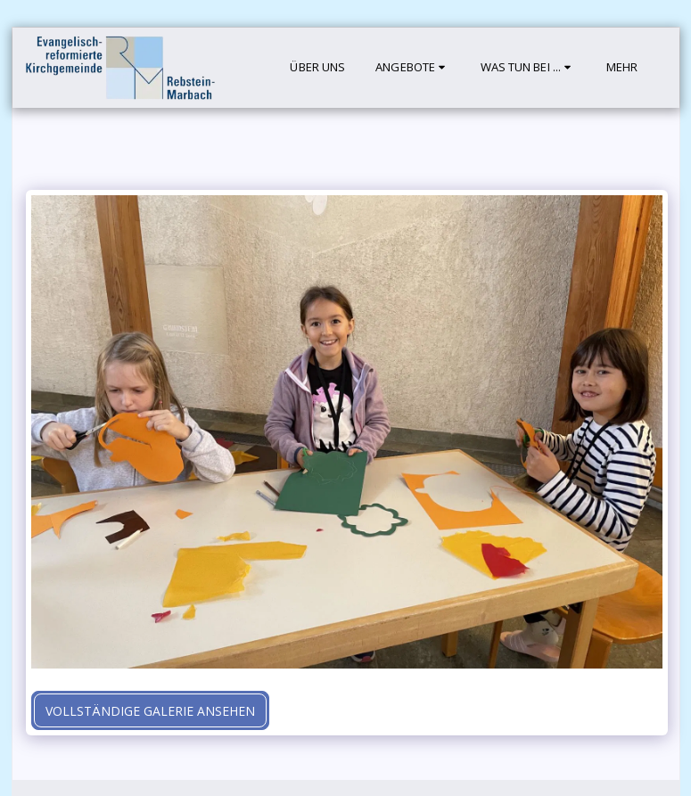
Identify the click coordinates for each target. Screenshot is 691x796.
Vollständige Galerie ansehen (150, 710)
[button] (412, 67)
